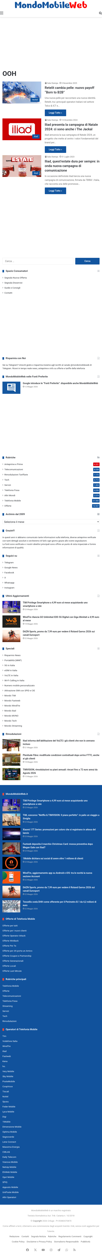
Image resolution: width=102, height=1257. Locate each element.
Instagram (9, 587)
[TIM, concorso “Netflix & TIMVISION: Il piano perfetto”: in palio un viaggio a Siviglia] (11, 819)
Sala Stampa (52, 83)
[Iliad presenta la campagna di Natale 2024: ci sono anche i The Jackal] (21, 129)
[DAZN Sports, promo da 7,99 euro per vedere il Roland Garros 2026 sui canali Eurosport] (11, 636)
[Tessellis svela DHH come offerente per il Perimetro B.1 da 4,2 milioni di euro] (11, 906)
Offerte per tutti (10, 925)
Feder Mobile (8, 1106)
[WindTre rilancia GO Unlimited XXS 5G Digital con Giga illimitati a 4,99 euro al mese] (11, 621)
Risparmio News (12, 655)
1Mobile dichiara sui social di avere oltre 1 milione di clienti (53, 858)
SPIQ (4, 1182)
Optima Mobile (9, 1131)
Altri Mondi (9, 495)
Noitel (5, 1096)
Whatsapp (9, 582)
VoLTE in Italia (11, 675)
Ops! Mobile (8, 1177)
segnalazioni (81, 541)
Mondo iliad (10, 710)
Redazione (14, 1236)
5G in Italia (9, 665)
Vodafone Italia (9, 1041)
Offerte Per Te (9, 945)
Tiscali (5, 1091)
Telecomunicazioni (13, 469)
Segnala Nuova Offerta (15, 277)
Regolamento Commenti (69, 1236)
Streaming (7, 1006)
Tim (4, 1036)
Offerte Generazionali (12, 961)
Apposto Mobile (10, 1187)
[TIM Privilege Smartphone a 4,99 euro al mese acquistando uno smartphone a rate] (11, 607)
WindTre (6, 1046)
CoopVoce (7, 1086)
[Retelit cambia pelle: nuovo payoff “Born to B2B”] (21, 92)
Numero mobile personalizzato (19, 685)
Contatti (8, 292)
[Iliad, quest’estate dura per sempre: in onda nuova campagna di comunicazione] (21, 166)
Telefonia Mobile (12, 500)
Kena (4, 1061)
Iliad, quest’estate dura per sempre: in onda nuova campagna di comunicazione (72, 165)
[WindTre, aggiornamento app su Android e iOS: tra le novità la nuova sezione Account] (11, 877)
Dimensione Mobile (12, 1126)
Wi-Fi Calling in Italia (14, 680)
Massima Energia (11, 1147)
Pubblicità (85, 1241)
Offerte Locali (9, 966)
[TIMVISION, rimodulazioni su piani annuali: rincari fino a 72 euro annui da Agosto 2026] (11, 774)
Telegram (9, 562)
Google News (11, 567)
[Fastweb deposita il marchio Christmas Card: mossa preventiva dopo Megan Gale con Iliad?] (11, 848)
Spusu (5, 1101)
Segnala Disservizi (13, 282)
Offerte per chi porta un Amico (17, 950)
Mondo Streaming (13, 725)
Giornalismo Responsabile (66, 1241)
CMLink (6, 1152)
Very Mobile (8, 1071)
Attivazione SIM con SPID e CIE (19, 690)
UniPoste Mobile (10, 1192)
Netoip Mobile (9, 1167)
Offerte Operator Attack (13, 935)
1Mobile (6, 1121)
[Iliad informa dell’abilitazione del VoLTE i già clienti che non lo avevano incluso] (11, 745)
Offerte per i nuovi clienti (14, 930)
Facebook (9, 572)
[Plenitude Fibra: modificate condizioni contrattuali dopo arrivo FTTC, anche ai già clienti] (11, 760)
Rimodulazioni (9, 1021)
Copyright (37, 1221)
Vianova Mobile (10, 1162)
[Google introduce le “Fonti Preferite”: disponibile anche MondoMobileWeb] (11, 388)
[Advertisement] (51, 43)
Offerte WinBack (10, 940)
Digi (4, 1116)
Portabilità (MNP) (13, 660)
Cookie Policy (18, 1241)
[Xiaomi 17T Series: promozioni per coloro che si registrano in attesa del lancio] (11, 834)
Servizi (7, 485)
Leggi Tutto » (55, 112)
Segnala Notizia (38, 1236)
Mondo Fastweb (12, 700)
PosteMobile (8, 1081)
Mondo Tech (10, 720)
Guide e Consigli (12, 287)
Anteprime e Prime (13, 464)
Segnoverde (8, 1136)
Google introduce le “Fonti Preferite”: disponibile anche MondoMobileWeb (60, 383)
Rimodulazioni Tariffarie (16, 474)
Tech (6, 479)
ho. (4, 1066)
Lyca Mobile (8, 1111)
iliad (4, 1051)
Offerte (7, 505)
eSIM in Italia (10, 670)
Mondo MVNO (11, 715)
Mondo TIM (10, 695)
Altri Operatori (9, 1197)
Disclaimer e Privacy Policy (39, 1241)
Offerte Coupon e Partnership (16, 955)
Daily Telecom (9, 1157)
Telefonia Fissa (11, 490)
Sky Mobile (7, 1076)
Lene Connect (9, 1142)
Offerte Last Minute (12, 971)
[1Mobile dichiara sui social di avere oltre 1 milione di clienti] (11, 863)
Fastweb (6, 1056)
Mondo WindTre (12, 705)
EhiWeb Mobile (9, 1172)
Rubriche (52, 1236)
